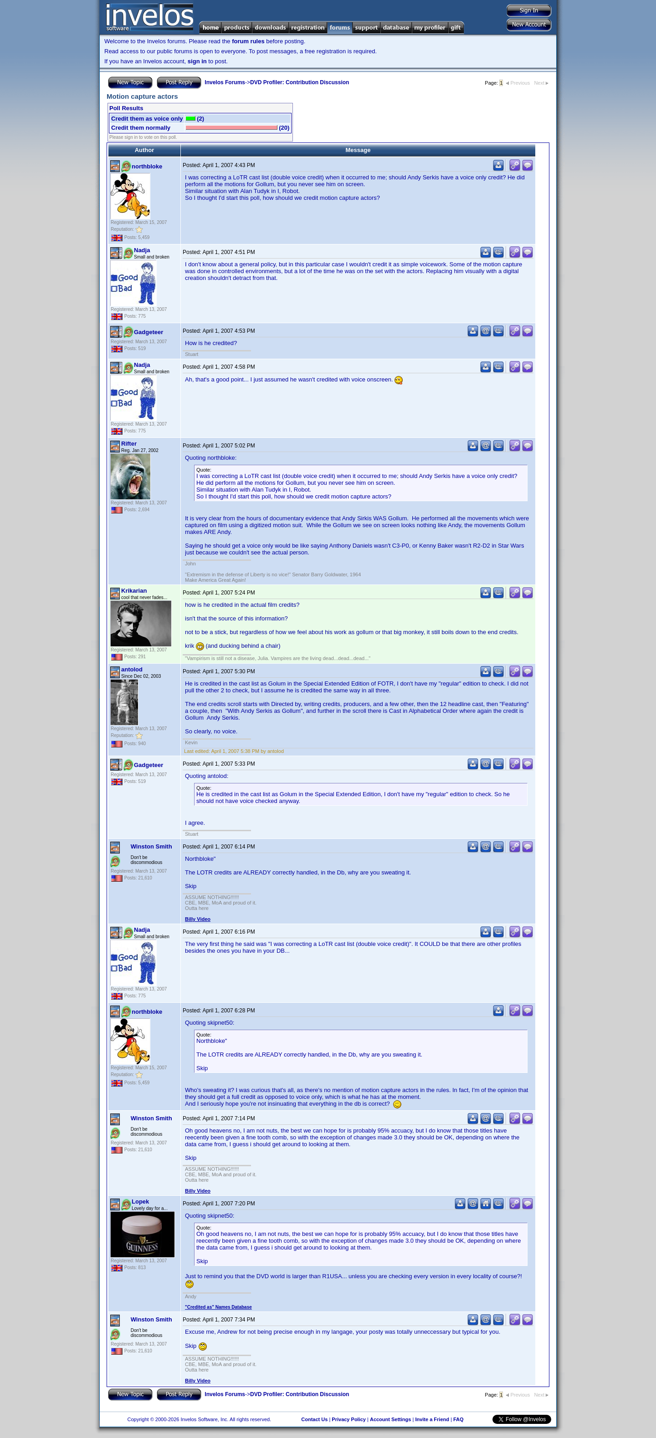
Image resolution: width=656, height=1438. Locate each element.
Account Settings (390, 1419)
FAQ (458, 1419)
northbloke (147, 166)
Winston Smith (151, 846)
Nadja (142, 250)
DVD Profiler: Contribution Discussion (299, 82)
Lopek (140, 1201)
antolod (132, 669)
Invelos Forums (225, 82)
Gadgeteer (148, 332)
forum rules (248, 41)
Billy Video (197, 919)
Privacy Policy (349, 1419)
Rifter (129, 443)
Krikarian (134, 590)
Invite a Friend (432, 1419)
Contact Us (314, 1419)
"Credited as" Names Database (218, 1307)
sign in (197, 61)
